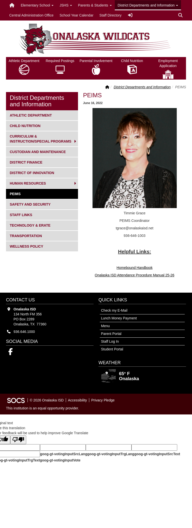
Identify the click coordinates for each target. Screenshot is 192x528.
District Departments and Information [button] (148, 5)
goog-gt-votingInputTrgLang (110, 454)
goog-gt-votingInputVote (60, 460)
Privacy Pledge (102, 400)
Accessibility (77, 400)
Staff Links (21, 214)
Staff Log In (110, 341)
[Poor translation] (18, 439)
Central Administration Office (31, 15)
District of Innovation (32, 172)
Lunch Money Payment (119, 318)
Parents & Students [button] (95, 5)
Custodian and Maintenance (38, 151)
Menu (105, 326)
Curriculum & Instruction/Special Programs (40, 138)
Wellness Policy (26, 246)
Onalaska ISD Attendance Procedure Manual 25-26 (134, 275)
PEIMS (18, 193)
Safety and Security (30, 204)
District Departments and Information (142, 87)
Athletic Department (31, 115)
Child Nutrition (25, 125)
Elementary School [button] (37, 5)
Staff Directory (111, 15)
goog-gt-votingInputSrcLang (63, 454)
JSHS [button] (66, 5)
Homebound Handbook (134, 268)
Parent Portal (111, 334)
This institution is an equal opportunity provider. (42, 408)
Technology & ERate (30, 225)
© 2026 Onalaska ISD (47, 400)
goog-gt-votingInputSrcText (157, 454)
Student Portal (112, 349)
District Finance (26, 162)
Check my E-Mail (114, 310)
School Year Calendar (76, 15)
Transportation (26, 235)
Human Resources (28, 183)
